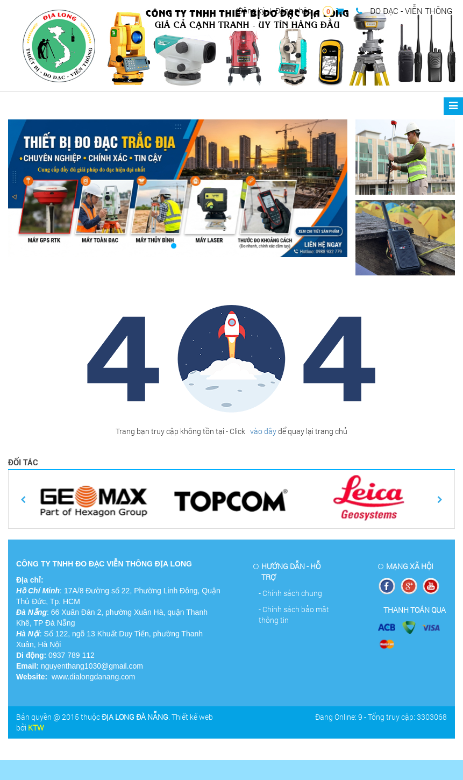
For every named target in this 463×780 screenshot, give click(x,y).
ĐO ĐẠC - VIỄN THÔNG (404, 10)
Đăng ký (251, 10)
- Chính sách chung (290, 593)
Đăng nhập (293, 10)
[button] (33, 188)
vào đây (262, 431)
